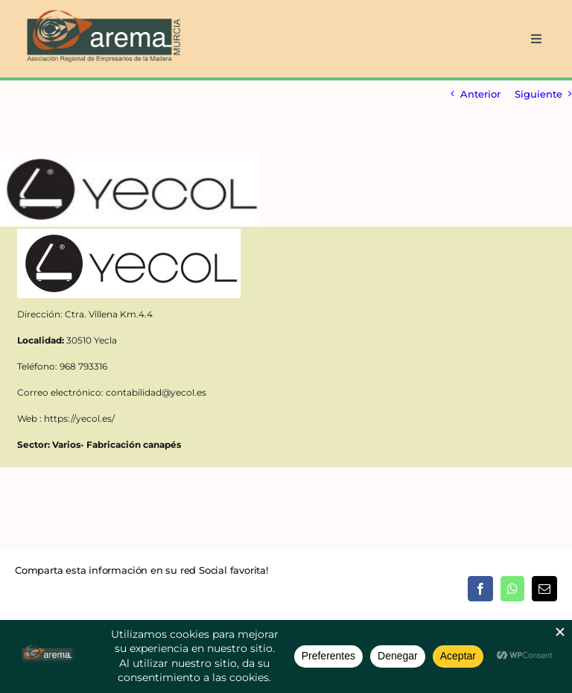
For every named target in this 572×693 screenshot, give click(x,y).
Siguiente (538, 94)
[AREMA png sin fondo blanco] (101, 10)
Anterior (480, 94)
